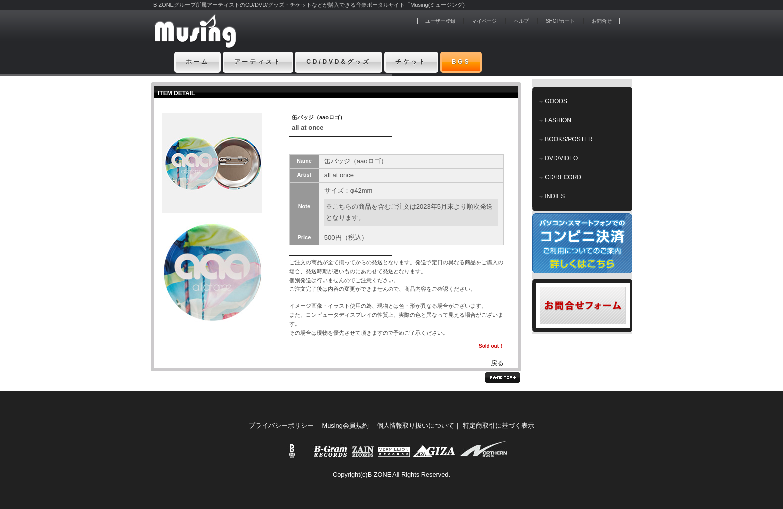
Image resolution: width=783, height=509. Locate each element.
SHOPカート (560, 21)
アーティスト (258, 61)
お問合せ (602, 21)
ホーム (198, 61)
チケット (411, 61)
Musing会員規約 (345, 425)
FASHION (558, 120)
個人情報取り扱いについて (415, 425)
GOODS (556, 101)
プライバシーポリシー (281, 425)
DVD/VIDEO (561, 158)
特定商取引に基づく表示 (498, 425)
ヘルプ (521, 21)
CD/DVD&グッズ (338, 61)
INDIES (555, 196)
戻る (497, 363)
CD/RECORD (563, 177)
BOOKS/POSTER (568, 139)
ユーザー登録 (440, 21)
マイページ (484, 21)
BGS (461, 61)
